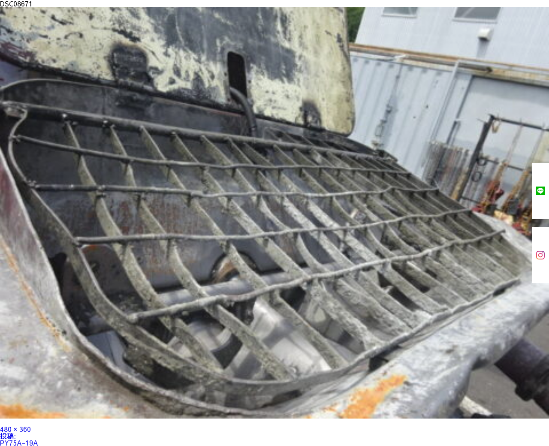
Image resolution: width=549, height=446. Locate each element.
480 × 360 (15, 429)
